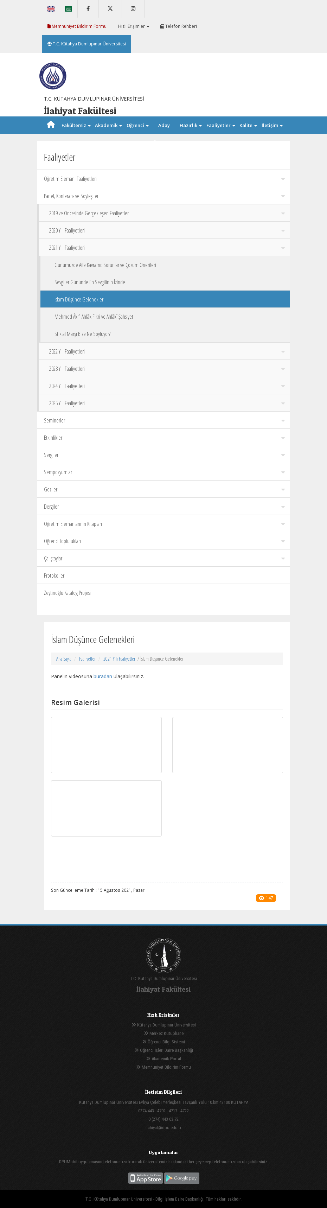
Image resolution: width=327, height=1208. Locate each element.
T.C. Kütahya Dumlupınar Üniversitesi (86, 44)
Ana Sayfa (63, 658)
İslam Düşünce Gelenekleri (79, 299)
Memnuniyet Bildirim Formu (77, 26)
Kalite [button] (248, 125)
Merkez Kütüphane (164, 1033)
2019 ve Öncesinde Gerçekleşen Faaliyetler (167, 213)
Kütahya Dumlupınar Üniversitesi (164, 1025)
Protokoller (54, 575)
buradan (103, 676)
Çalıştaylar (164, 558)
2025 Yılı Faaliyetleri (167, 403)
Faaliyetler (87, 658)
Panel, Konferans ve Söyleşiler (164, 196)
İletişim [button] (272, 125)
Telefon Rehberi (178, 26)
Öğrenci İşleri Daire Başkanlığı (163, 1050)
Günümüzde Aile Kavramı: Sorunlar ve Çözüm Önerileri (105, 265)
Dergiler (164, 506)
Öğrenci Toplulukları (164, 541)
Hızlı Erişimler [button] (133, 26)
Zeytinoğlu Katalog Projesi (67, 593)
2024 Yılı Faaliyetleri (167, 386)
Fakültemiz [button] (76, 125)
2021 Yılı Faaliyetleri (167, 248)
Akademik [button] (108, 125)
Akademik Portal (163, 1058)
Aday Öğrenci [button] (164, 134)
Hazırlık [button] (191, 125)
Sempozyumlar (164, 472)
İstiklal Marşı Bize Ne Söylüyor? (82, 334)
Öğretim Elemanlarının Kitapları (164, 524)
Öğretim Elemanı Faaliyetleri (164, 179)
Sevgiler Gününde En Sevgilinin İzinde (89, 282)
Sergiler (164, 455)
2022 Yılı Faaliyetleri (167, 351)
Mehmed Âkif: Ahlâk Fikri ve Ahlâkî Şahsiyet (93, 316)
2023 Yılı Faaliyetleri (167, 369)
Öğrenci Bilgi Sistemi (163, 1041)
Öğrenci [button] (138, 125)
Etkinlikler (164, 437)
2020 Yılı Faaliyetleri (167, 230)
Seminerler (164, 420)
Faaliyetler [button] (220, 125)
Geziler (164, 489)
